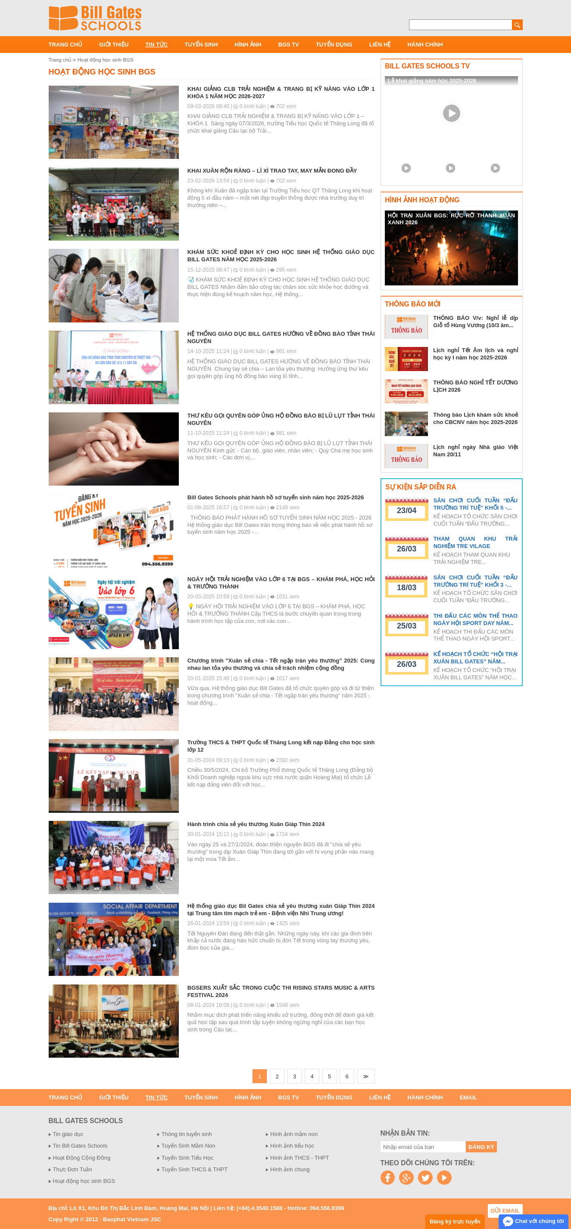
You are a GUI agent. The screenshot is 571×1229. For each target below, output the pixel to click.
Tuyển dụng (334, 44)
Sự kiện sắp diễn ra (420, 487)
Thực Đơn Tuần (72, 1169)
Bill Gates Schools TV (427, 66)
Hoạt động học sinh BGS (106, 59)
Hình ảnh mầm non (294, 1134)
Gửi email (505, 1210)
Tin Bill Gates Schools (80, 1145)
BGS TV (288, 44)
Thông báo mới (412, 304)
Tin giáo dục (68, 1134)
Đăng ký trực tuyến (455, 1221)
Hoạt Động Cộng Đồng (82, 1158)
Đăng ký (481, 1147)
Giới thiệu (113, 44)
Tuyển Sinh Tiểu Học (188, 1158)
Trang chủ (66, 44)
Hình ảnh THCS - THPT (299, 1158)
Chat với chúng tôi (533, 1222)
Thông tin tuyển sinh (187, 1134)
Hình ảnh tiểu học (292, 1145)
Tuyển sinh (201, 44)
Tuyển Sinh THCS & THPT (195, 1169)
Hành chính (425, 44)
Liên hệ (380, 44)
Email (468, 1097)
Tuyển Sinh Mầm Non (188, 1145)
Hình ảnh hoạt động (422, 200)
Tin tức (156, 44)
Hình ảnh (247, 44)
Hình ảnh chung (290, 1169)
